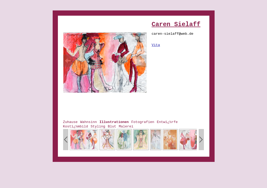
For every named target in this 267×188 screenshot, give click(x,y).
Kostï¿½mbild (75, 126)
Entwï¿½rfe (167, 122)
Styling (97, 126)
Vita (156, 45)
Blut (112, 126)
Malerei (126, 126)
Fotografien (142, 122)
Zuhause (70, 122)
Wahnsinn (88, 122)
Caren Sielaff (176, 24)
